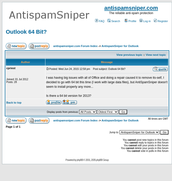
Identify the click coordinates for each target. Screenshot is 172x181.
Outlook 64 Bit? (26, 32)
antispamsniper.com (131, 8)
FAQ (99, 21)
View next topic (156, 54)
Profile (130, 21)
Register (161, 21)
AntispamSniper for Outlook (120, 46)
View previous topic (129, 54)
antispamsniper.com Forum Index (75, 46)
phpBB (80, 160)
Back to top (13, 102)
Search (113, 21)
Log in (145, 21)
